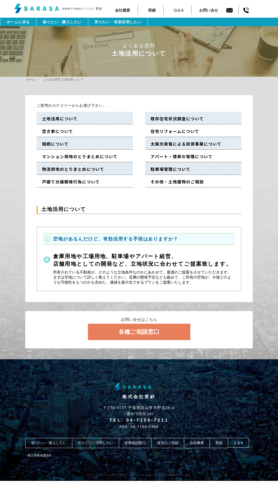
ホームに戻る (18, 22)
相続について (53, 144)
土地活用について (58, 119)
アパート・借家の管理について (179, 156)
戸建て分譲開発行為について (69, 182)
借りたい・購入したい (62, 22)
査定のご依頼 (167, 443)
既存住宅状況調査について (175, 119)
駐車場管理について (168, 169)
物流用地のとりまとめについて (71, 169)
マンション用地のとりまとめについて (78, 156)
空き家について (55, 131)
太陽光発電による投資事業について (183, 144)
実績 (152, 10)
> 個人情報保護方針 (38, 455)
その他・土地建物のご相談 (175, 182)
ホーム (30, 79)
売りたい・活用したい (95, 443)
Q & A (179, 10)
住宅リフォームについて (172, 131)
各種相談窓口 (135, 443)
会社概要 (122, 10)
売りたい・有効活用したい (118, 22)
